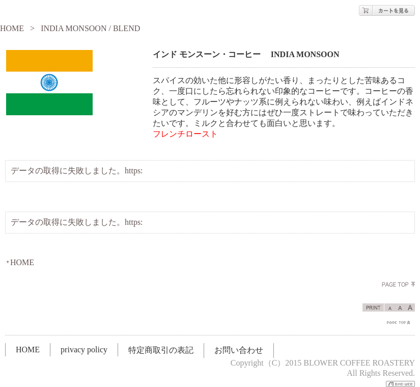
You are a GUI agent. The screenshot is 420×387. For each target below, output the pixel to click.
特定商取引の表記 (160, 350)
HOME (12, 28)
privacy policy (84, 349)
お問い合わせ (238, 350)
